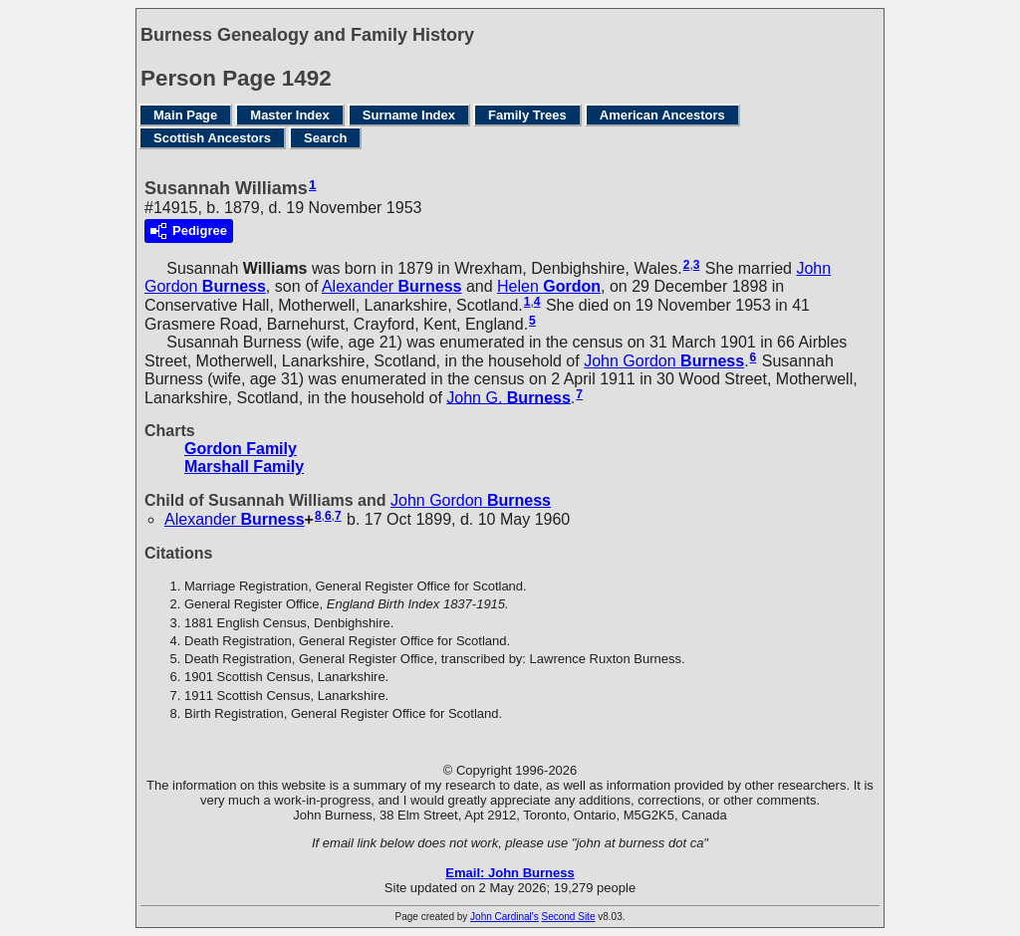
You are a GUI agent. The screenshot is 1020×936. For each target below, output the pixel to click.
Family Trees (527, 115)
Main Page (185, 115)
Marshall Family (244, 466)
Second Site (569, 916)
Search (325, 137)
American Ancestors (662, 115)
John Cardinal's (504, 916)
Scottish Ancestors (212, 137)
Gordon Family (240, 448)
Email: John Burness (509, 872)
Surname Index (409, 115)
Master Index (289, 115)
